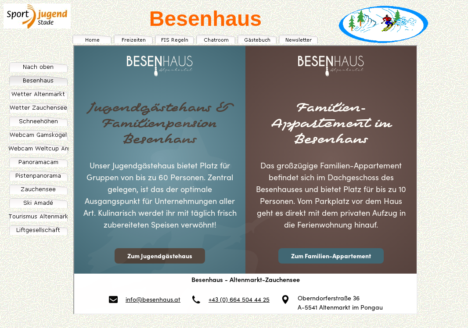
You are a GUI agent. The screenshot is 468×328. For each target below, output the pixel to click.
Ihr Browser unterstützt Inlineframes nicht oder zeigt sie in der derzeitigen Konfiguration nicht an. (245, 179)
